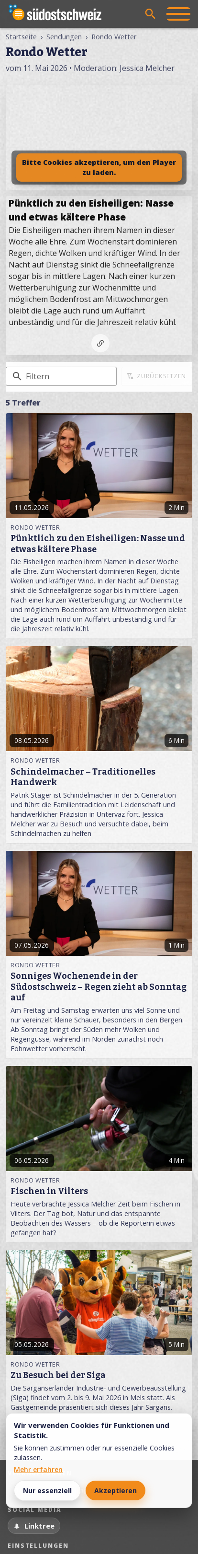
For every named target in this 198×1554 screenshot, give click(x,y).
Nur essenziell (47, 1490)
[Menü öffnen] (178, 14)
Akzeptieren (115, 1490)
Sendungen (64, 36)
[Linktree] (34, 1526)
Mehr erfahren (38, 1469)
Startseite (21, 36)
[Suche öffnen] (151, 14)
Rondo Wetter (113, 36)
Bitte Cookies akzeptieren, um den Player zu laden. (99, 167)
